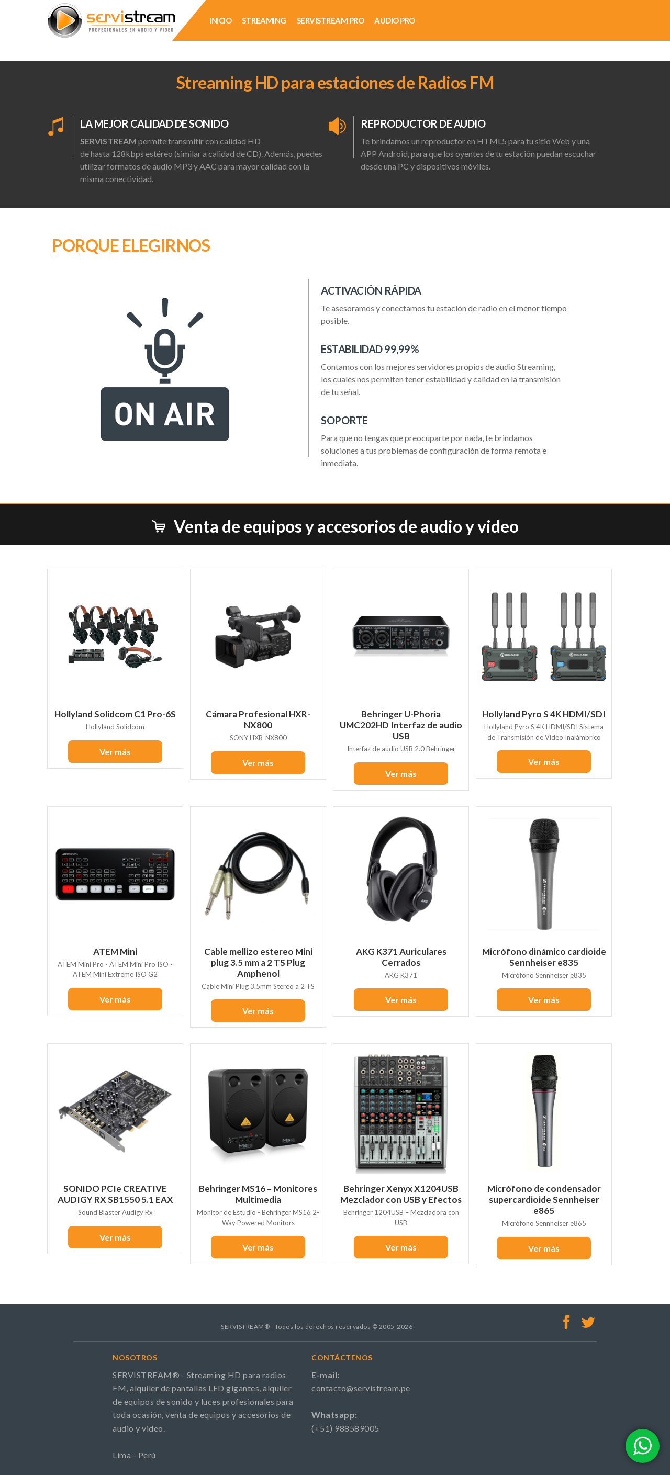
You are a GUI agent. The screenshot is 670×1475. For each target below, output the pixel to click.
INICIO (220, 20)
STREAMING (264, 20)
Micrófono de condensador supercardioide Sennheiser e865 (544, 1199)
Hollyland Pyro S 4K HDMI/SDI (544, 713)
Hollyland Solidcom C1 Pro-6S (115, 713)
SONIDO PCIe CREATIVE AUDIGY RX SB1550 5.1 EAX (115, 1194)
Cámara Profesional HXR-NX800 (258, 719)
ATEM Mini (115, 951)
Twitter (588, 1322)
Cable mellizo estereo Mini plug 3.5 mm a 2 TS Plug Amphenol (258, 962)
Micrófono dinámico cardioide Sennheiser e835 (544, 957)
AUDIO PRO (394, 20)
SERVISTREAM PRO (330, 20)
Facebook (567, 1322)
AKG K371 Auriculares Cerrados (401, 957)
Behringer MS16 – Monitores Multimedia (258, 1194)
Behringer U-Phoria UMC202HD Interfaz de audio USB (401, 724)
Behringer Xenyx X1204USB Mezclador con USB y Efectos (401, 1194)
